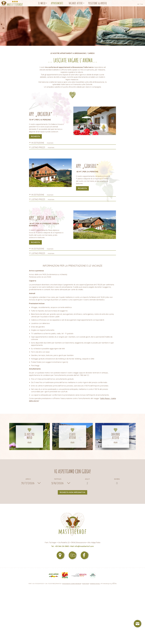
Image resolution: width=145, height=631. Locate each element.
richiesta (35, 136)
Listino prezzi (41, 147)
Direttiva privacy (95, 583)
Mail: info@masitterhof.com (82, 546)
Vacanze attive (76, 3)
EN (142, 4)
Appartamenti (57, 3)
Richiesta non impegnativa (72, 492)
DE (138, 4)
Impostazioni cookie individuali (71, 583)
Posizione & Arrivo (97, 3)
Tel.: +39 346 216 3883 (60, 546)
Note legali (85, 583)
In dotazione (41, 142)
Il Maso (41, 3)
